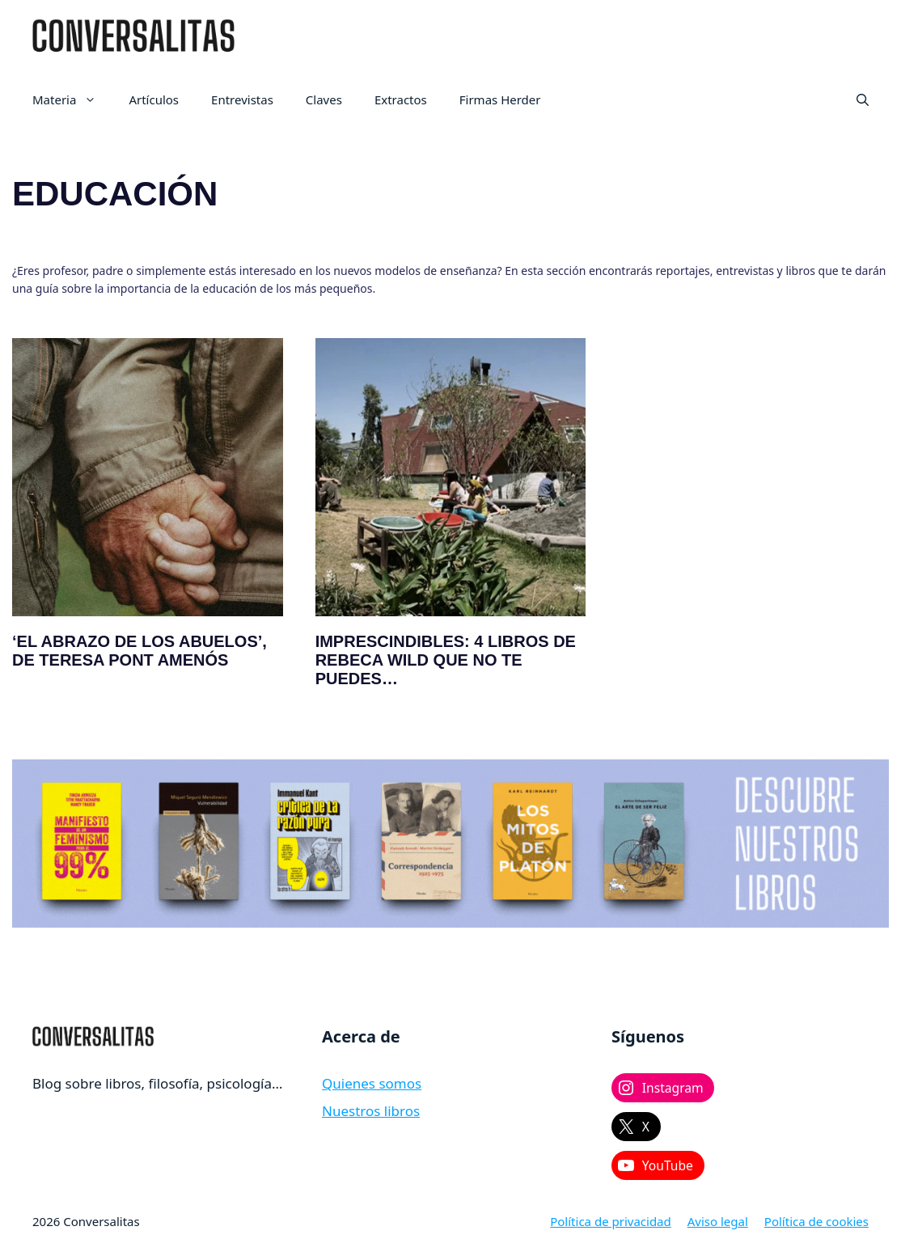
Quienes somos (371, 1083)
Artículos (154, 99)
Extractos (400, 99)
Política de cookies (816, 1221)
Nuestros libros (371, 1111)
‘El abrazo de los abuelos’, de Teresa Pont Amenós (139, 650)
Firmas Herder (500, 99)
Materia (72, 99)
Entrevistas (242, 99)
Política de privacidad (610, 1221)
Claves (324, 99)
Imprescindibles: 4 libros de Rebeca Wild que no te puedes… (445, 659)
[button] (862, 99)
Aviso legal (717, 1221)
